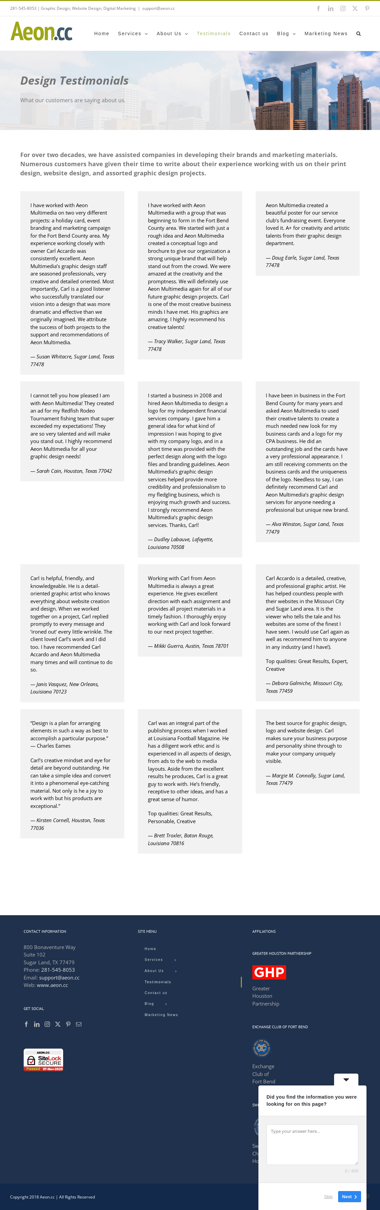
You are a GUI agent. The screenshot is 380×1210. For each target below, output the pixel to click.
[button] (358, 33)
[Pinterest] (68, 1024)
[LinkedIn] (37, 1024)
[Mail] (78, 1024)
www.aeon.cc (52, 985)
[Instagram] (47, 1024)
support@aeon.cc (158, 8)
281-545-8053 (58, 969)
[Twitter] (57, 1024)
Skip (328, 1196)
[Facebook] (26, 1024)
